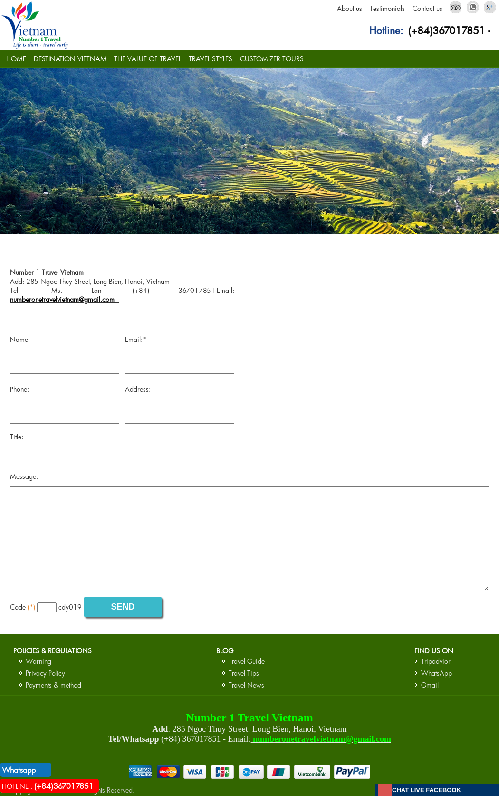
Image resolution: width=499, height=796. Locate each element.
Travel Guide (247, 661)
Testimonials (387, 8)
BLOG (224, 650)
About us (349, 8)
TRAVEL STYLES (210, 58)
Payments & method (53, 684)
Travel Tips (244, 673)
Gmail (430, 684)
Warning (38, 661)
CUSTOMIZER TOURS (272, 58)
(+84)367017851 (446, 30)
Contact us (427, 8)
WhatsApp (436, 673)
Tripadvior (436, 661)
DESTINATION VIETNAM (70, 58)
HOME (16, 58)
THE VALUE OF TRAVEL (147, 58)
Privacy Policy (45, 673)
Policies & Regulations (52, 650)
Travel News (246, 684)
